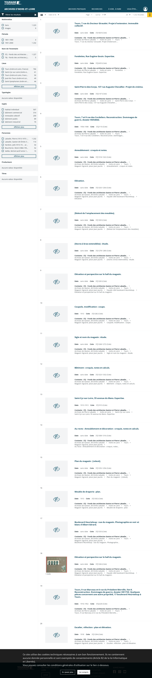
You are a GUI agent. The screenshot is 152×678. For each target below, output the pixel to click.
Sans (7, 25)
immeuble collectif (12, 116)
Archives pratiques (77, 9)
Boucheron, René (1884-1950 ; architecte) (21, 148)
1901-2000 (9, 43)
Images (8, 28)
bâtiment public (11, 119)
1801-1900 (9, 40)
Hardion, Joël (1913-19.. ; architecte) (19, 145)
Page (88, 15)
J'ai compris (83, 672)
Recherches (97, 9)
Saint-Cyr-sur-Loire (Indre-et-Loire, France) (22, 72)
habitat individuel (12, 109)
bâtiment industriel (12, 122)
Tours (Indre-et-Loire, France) (16, 69)
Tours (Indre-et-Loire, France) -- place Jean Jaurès (24, 75)
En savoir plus (67, 672)
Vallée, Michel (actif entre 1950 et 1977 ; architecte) (25, 151)
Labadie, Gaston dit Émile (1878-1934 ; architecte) (24, 142)
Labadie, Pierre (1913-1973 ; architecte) (20, 139)
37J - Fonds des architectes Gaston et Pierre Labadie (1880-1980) (30, 54)
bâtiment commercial (13, 112)
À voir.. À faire (114, 9)
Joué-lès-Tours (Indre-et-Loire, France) (20, 78)
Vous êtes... (132, 9)
